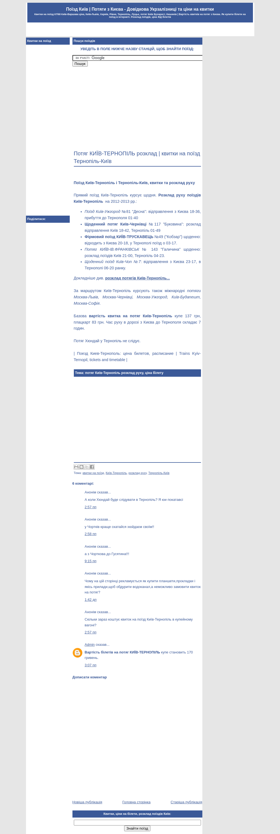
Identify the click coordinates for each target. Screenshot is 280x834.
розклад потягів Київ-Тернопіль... (137, 278)
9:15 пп (91, 561)
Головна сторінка (136, 802)
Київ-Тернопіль (116, 473)
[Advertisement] (140, 30)
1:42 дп (91, 600)
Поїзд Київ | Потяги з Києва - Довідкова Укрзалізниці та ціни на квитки (140, 9)
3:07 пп (91, 665)
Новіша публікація (87, 802)
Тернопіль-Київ (159, 473)
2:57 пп (91, 507)
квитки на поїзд (93, 473)
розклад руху (138, 473)
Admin (90, 644)
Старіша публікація (186, 802)
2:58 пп (91, 534)
